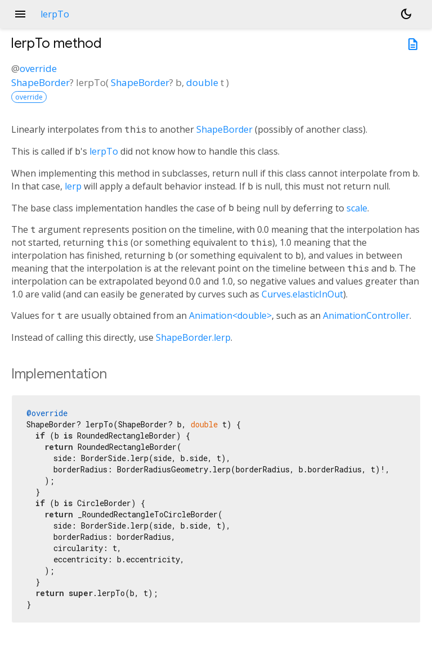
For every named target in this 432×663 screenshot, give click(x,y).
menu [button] (20, 14)
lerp (73, 186)
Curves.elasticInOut (302, 294)
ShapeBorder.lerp (193, 337)
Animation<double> (230, 315)
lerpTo (103, 151)
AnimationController (366, 315)
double (202, 82)
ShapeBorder (40, 82)
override (38, 68)
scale (356, 208)
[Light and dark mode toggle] (406, 14)
